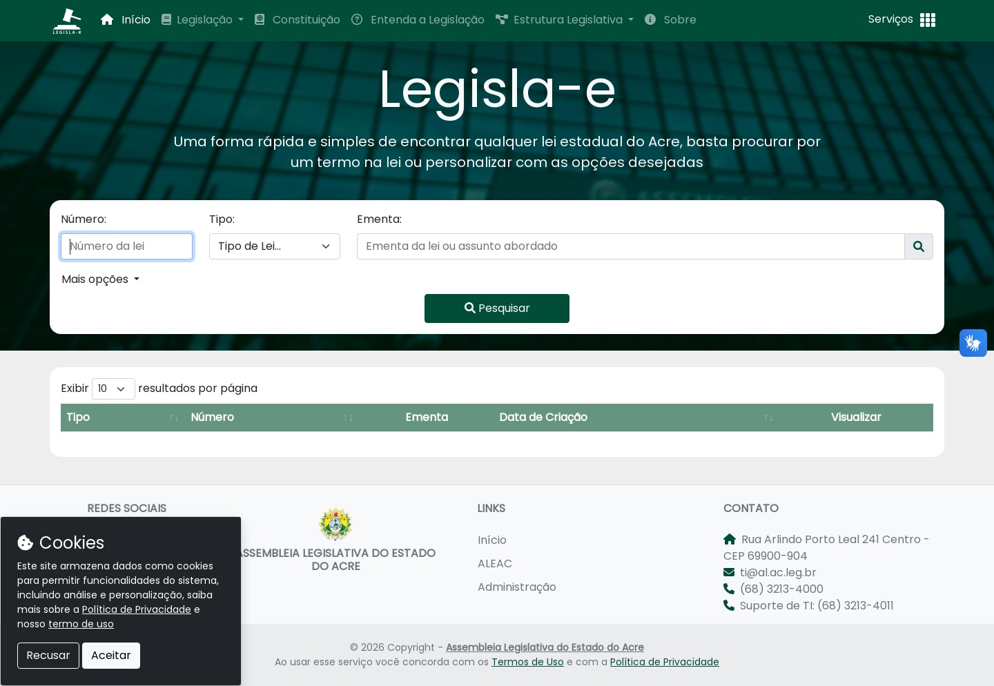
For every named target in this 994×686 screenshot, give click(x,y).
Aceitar (111, 655)
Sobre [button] (670, 20)
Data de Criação (543, 417)
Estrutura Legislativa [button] (560, 20)
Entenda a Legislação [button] (418, 20)
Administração (517, 587)
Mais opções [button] (96, 279)
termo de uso (81, 624)
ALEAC (495, 563)
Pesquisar (497, 308)
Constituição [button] (297, 20)
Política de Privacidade (664, 662)
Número (212, 417)
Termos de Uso (527, 662)
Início (492, 540)
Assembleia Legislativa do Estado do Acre (545, 647)
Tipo (78, 417)
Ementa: (379, 219)
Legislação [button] (198, 20)
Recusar (48, 655)
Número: (83, 219)
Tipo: (222, 219)
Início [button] (125, 20)
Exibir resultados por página (159, 389)
